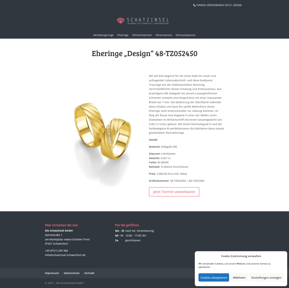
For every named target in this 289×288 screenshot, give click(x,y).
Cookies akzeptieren (214, 277)
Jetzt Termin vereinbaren (174, 191)
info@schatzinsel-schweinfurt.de (65, 255)
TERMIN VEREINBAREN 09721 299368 (219, 5)
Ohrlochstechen (142, 35)
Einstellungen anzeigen (266, 277)
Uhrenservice (164, 35)
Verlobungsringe (103, 35)
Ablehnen (239, 277)
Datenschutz (72, 273)
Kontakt (89, 273)
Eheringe (122, 35)
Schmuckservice (185, 35)
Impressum (52, 273)
